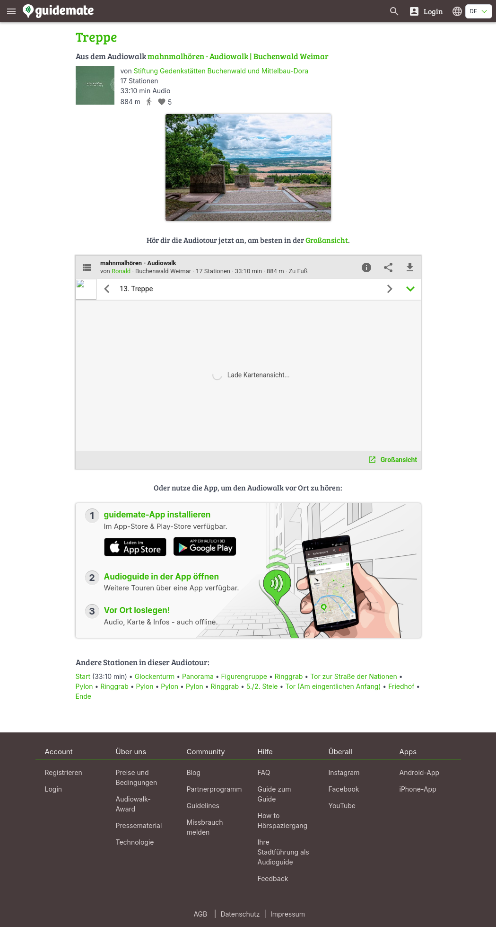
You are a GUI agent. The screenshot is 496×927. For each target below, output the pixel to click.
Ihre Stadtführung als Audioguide (283, 852)
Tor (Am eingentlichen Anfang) (333, 686)
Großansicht (326, 240)
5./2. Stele (263, 686)
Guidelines (203, 806)
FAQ (264, 772)
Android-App (420, 772)
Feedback (273, 878)
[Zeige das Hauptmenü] (11, 11)
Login (53, 789)
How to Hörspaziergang (283, 820)
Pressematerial (139, 825)
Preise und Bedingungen (136, 777)
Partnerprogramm (214, 789)
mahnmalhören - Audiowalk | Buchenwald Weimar (238, 56)
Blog (194, 772)
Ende (83, 696)
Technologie (135, 842)
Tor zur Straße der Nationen (353, 676)
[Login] (426, 11)
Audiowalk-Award (133, 804)
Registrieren (63, 772)
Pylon (84, 686)
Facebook (344, 789)
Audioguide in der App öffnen (161, 576)
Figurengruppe (244, 676)
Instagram (344, 772)
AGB (200, 914)
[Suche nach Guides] (394, 11)
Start (83, 676)
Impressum (287, 914)
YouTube (342, 806)
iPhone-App (418, 789)
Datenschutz (240, 914)
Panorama (198, 676)
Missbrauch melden (205, 827)
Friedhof (401, 686)
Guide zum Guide (274, 794)
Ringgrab (289, 676)
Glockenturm (155, 676)
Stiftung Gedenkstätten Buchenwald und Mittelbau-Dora (221, 71)
